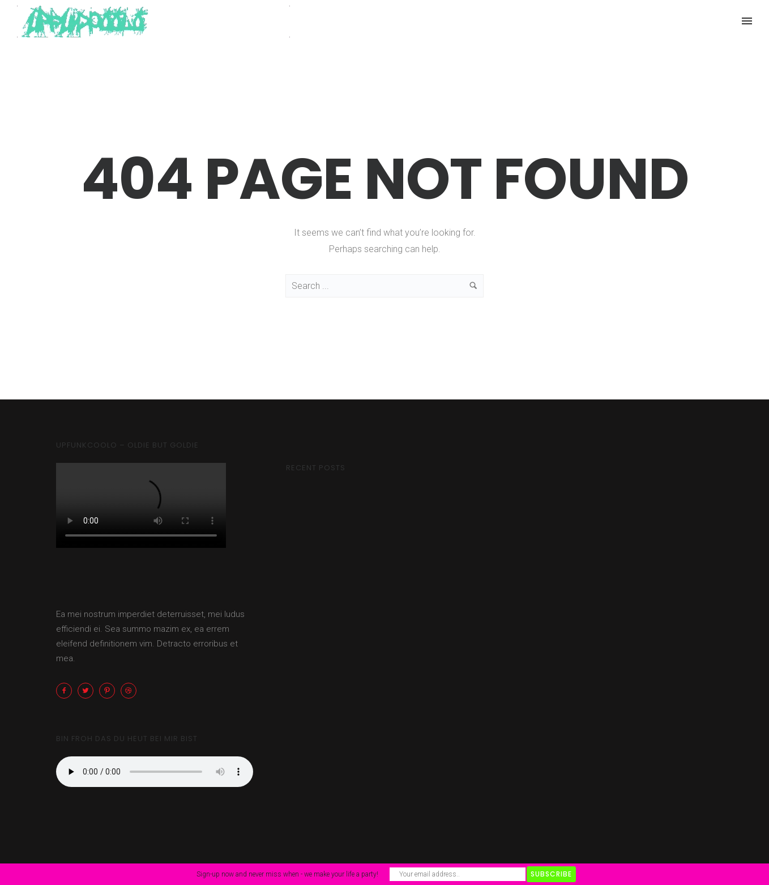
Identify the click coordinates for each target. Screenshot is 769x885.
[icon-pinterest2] (110, 691)
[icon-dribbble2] (131, 691)
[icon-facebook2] (67, 691)
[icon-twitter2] (88, 691)
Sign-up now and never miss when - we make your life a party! (287, 874)
